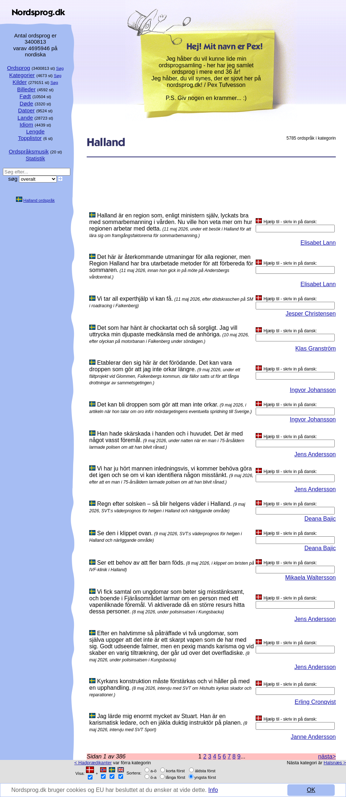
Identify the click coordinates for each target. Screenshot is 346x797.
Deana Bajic (320, 519)
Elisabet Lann (318, 243)
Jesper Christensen (311, 314)
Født (25, 96)
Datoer (26, 110)
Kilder (20, 82)
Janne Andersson (313, 737)
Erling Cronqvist (315, 702)
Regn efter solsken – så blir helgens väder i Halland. (164, 504)
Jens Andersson (315, 454)
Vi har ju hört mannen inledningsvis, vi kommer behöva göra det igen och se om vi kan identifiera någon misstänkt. (170, 471)
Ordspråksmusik (29, 151)
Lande (25, 118)
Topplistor (30, 138)
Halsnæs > (334, 762)
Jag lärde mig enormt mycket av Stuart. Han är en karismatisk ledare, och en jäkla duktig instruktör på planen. (165, 719)
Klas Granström (315, 348)
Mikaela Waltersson (310, 577)
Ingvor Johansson (313, 390)
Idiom (26, 124)
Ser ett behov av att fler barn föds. (141, 563)
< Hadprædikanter (93, 762)
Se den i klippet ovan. (125, 533)
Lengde (35, 131)
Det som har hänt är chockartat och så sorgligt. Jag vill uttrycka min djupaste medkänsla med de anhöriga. (163, 331)
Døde (26, 103)
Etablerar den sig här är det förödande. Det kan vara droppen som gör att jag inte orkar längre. (160, 366)
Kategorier (22, 75)
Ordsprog (18, 68)
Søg (60, 68)
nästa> (327, 756)
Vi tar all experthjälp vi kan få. (135, 299)
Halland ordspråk (39, 200)
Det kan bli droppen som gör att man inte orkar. (158, 404)
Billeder (26, 89)
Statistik (35, 158)
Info (213, 790)
